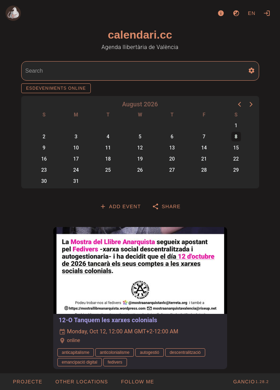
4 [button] (108, 136)
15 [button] (236, 148)
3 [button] (76, 136)
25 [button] (108, 170)
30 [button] (44, 181)
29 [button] (236, 170)
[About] (221, 13)
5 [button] (140, 136)
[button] (251, 70)
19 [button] (140, 159)
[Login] (266, 13)
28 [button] (204, 170)
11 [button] (108, 148)
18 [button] (108, 159)
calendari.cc (140, 35)
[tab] (120, 206)
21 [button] (204, 159)
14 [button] (204, 148)
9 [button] (44, 148)
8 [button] (235, 136)
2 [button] (44, 136)
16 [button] (44, 159)
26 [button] (140, 170)
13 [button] (172, 148)
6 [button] (172, 136)
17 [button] (76, 159)
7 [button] (204, 136)
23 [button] (44, 170)
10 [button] (76, 148)
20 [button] (172, 159)
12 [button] (140, 148)
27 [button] (172, 170)
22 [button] (236, 159)
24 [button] (76, 170)
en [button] (252, 13)
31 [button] (76, 181)
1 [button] (236, 125)
